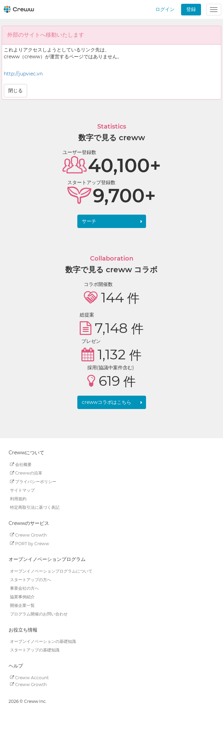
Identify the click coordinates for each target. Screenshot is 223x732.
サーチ (89, 221)
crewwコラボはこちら (106, 402)
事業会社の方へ (24, 588)
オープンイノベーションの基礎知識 (43, 641)
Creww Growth (28, 534)
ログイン (165, 9)
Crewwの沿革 (26, 473)
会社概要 (21, 464)
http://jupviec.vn (23, 74)
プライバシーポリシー (33, 481)
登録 (191, 9)
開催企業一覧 (22, 605)
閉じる (15, 90)
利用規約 (18, 498)
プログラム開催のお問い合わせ (39, 613)
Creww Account (29, 677)
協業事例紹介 (22, 596)
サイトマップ (22, 490)
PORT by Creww (29, 543)
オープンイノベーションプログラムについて (51, 571)
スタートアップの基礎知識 (34, 649)
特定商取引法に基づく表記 (34, 507)
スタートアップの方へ (30, 579)
